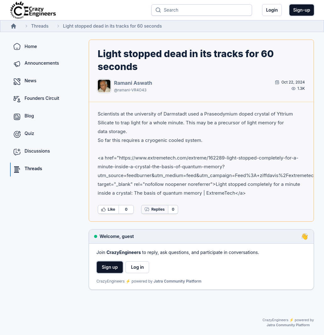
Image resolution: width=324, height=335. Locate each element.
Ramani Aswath (133, 83)
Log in (137, 267)
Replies (154, 209)
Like (108, 209)
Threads (39, 26)
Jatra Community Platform (177, 281)
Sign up (110, 267)
